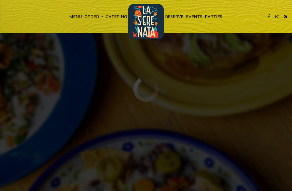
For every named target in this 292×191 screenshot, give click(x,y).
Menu (75, 16)
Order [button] (94, 16)
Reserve (174, 16)
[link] (146, 21)
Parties (213, 16)
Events (194, 16)
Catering (116, 16)
